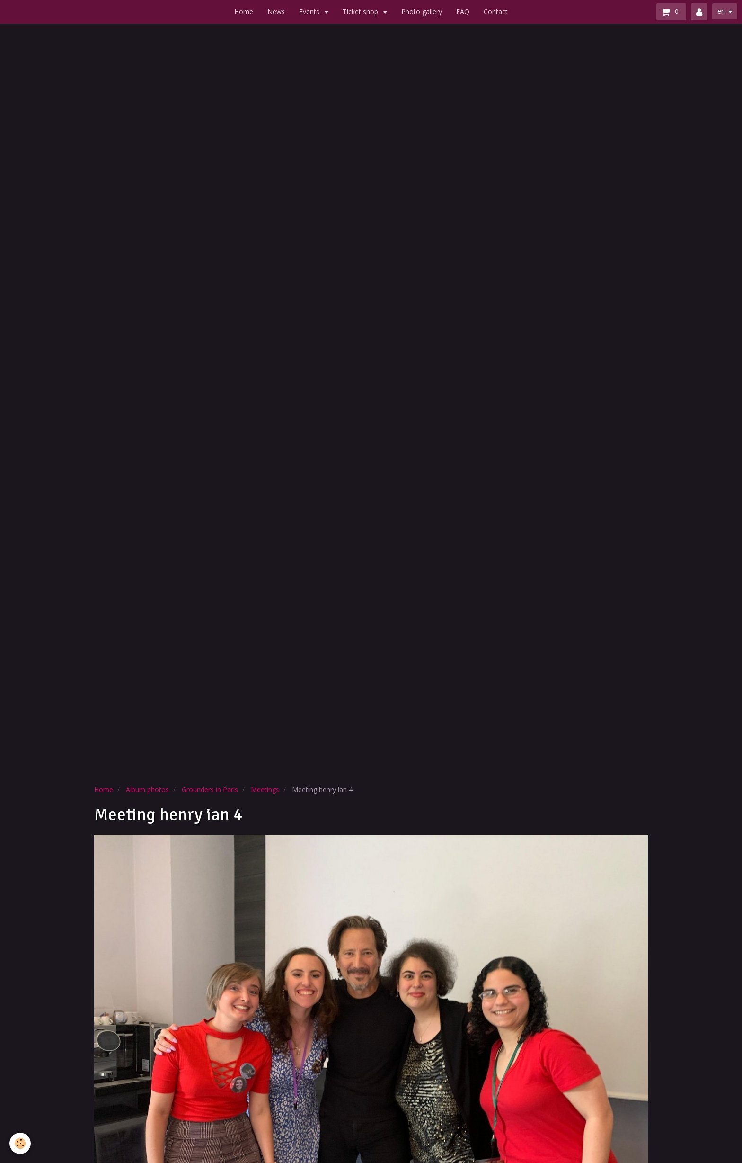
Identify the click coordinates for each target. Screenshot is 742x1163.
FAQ (462, 11)
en (721, 11)
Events (310, 11)
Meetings (265, 789)
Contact (496, 11)
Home (243, 11)
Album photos (147, 789)
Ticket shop (361, 11)
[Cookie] (20, 1143)
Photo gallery (421, 11)
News (276, 11)
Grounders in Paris (210, 789)
